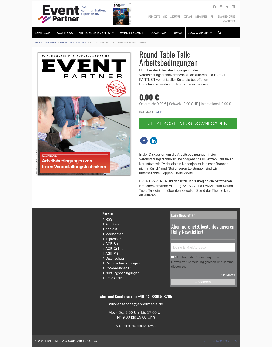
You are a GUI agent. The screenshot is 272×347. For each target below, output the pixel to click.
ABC (165, 16)
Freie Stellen (115, 278)
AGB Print (112, 253)
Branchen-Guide (226, 16)
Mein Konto (154, 16)
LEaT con (43, 32)
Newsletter (229, 21)
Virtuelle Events (94, 32)
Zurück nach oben (218, 341)
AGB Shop (113, 244)
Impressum (113, 239)
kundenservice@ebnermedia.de (136, 304)
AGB (159, 112)
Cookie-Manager (117, 268)
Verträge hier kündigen (122, 263)
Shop (63, 42)
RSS (213, 16)
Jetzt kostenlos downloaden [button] (187, 123)
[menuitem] (43, 32)
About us (175, 16)
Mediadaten (201, 16)
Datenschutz (114, 258)
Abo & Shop (198, 32)
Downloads (78, 42)
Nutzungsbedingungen (122, 273)
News (177, 32)
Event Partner (46, 42)
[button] (144, 140)
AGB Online (114, 248)
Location (158, 32)
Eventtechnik (132, 32)
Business (65, 32)
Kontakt (188, 16)
